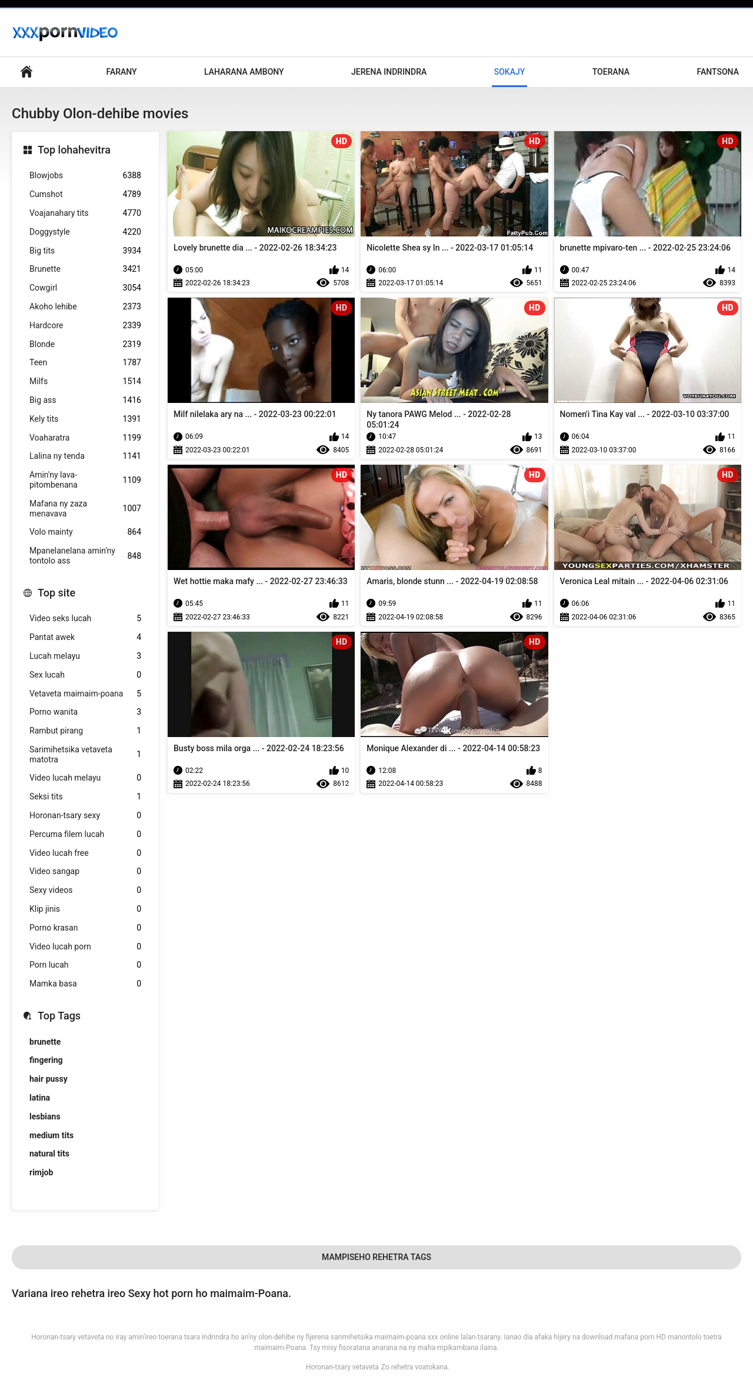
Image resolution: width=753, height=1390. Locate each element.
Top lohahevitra (74, 150)
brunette (45, 1041)
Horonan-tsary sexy (85, 816)
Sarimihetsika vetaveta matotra (85, 754)
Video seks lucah (85, 619)
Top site (56, 592)
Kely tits (85, 419)
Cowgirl (85, 288)
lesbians (45, 1116)
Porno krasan (85, 928)
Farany (121, 71)
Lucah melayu (85, 656)
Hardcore (85, 326)
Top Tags (59, 1015)
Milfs (85, 381)
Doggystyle (85, 232)
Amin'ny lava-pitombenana (85, 479)
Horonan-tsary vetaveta (342, 1367)
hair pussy (48, 1079)
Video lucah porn (85, 947)
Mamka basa (85, 984)
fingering (46, 1060)
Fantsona (718, 71)
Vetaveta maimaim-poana (85, 694)
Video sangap (85, 871)
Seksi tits (85, 797)
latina (39, 1097)
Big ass (85, 400)
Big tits (85, 251)
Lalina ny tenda (85, 456)
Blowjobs (85, 176)
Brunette (85, 269)
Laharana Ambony (244, 71)
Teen (85, 363)
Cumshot (85, 194)
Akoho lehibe (85, 307)
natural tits (49, 1153)
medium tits (51, 1135)
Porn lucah (85, 965)
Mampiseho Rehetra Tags (376, 1257)
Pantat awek (85, 637)
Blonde (85, 344)
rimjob (41, 1172)
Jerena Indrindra (389, 71)
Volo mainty (85, 532)
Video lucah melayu (85, 778)
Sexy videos (85, 890)
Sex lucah (85, 675)
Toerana (610, 71)
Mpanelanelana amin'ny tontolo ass (85, 555)
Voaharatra (85, 438)
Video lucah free (85, 853)
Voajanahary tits (85, 213)
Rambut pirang (85, 731)
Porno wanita (85, 712)
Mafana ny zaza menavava (85, 508)
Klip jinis (85, 909)
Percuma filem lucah (85, 834)
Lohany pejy (26, 72)
